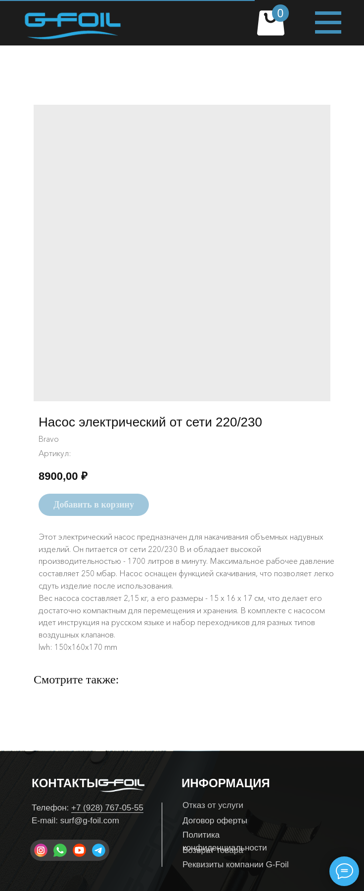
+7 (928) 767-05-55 (107, 807)
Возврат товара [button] (212, 850)
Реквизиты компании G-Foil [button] (235, 864)
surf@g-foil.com (89, 820)
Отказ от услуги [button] (212, 805)
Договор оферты (214, 820)
